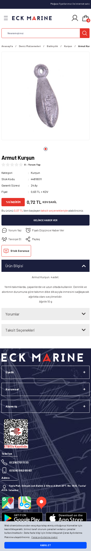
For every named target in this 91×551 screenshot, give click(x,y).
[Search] (45, 33)
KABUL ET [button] (45, 545)
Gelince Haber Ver (45, 220)
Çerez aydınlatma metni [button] (44, 537)
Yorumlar (12, 314)
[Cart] (86, 18)
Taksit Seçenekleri (20, 330)
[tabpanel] (45, 97)
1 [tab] (46, 149)
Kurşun (35, 172)
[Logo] (32, 18)
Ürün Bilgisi (14, 266)
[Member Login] (75, 18)
